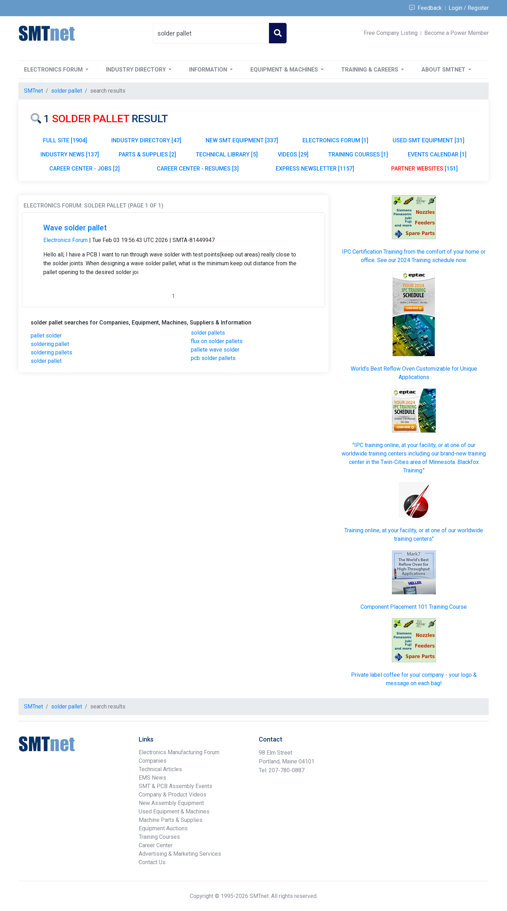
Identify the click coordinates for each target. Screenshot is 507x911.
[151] (424, 168)
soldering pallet (50, 344)
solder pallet (46, 361)
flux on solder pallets (217, 341)
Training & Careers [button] (370, 69)
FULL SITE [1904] (65, 140)
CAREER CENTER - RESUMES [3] (198, 168)
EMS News (152, 777)
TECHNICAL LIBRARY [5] (227, 154)
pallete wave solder (215, 349)
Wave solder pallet (75, 227)
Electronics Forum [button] (54, 69)
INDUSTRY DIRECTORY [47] (146, 140)
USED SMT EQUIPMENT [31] (428, 140)
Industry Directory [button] (136, 69)
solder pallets (208, 332)
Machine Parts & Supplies (170, 820)
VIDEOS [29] (293, 154)
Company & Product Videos (172, 794)
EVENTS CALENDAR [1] (437, 154)
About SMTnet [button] (444, 69)
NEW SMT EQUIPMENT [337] (242, 140)
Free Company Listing (391, 33)
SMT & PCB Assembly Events (175, 786)
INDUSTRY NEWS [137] (69, 154)
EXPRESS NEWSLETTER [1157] (315, 168)
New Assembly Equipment (171, 803)
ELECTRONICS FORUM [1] (335, 140)
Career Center (156, 845)
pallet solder (46, 335)
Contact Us (152, 862)
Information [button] (209, 69)
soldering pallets (51, 352)
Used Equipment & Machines (174, 811)
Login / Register (469, 8)
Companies (153, 760)
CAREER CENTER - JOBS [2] (84, 168)
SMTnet (33, 90)
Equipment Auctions (163, 828)
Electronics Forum (65, 240)
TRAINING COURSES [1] (358, 154)
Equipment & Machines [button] (284, 69)
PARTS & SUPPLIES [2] (147, 154)
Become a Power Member (456, 33)
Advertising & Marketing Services (180, 853)
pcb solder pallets (213, 358)
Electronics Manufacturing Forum (179, 752)
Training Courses (159, 836)
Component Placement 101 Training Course (414, 606)
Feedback (425, 8)
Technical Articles (160, 769)
